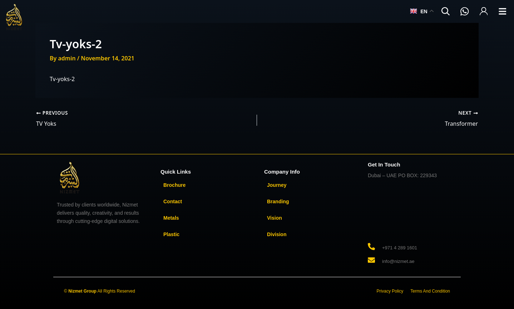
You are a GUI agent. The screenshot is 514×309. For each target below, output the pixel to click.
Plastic (171, 234)
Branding (278, 201)
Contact (172, 201)
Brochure (174, 185)
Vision (274, 217)
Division (276, 234)
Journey (276, 185)
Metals (171, 217)
